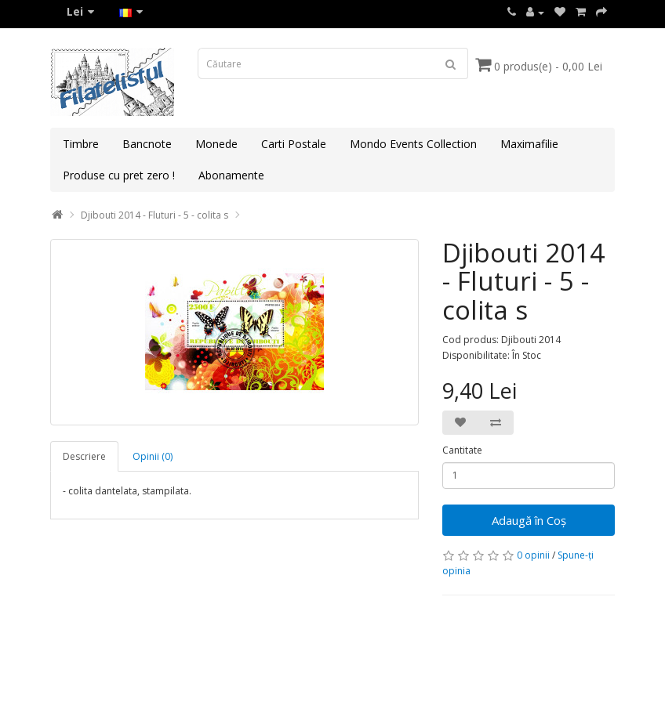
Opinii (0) (153, 456)
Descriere (84, 456)
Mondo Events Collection (413, 143)
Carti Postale (293, 143)
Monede (216, 143)
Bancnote (147, 143)
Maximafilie (529, 143)
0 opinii (533, 555)
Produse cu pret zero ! (119, 175)
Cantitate (462, 450)
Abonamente (231, 175)
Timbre (81, 143)
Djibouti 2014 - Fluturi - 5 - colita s (154, 215)
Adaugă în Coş (529, 520)
